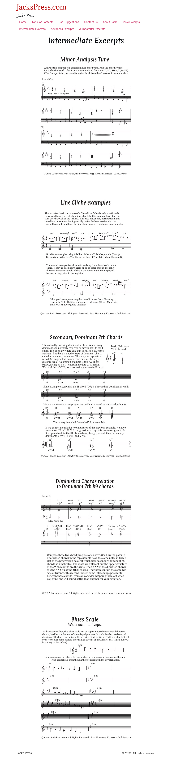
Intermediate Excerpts (32, 29)
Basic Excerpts (131, 22)
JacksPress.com (41, 7)
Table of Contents (42, 22)
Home (23, 22)
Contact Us (91, 22)
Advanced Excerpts (62, 29)
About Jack (110, 22)
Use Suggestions (69, 22)
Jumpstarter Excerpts (92, 29)
